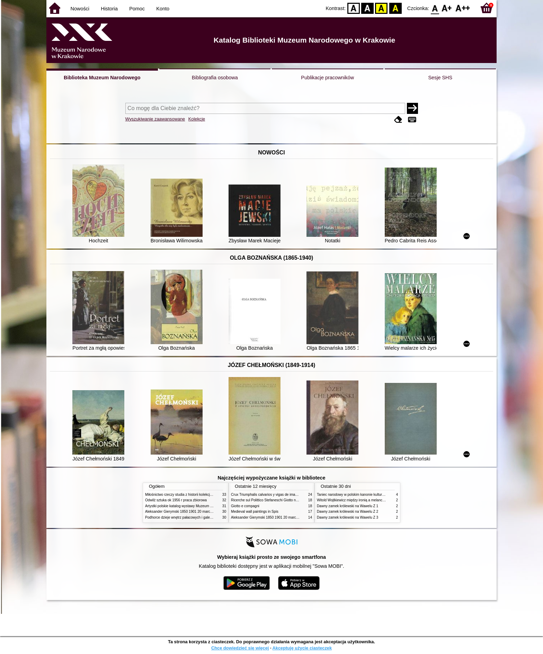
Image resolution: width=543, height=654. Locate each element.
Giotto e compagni (245, 506)
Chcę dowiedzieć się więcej (240, 648)
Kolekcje (196, 119)
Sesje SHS (440, 77)
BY (395, 8)
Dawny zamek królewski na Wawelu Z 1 (347, 506)
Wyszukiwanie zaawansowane (155, 119)
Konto (162, 8)
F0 (434, 8)
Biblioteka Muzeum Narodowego (102, 77)
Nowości (80, 8)
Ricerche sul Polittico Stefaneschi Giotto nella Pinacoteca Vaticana (282, 500)
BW (367, 8)
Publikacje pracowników (327, 77)
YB (381, 8)
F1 (447, 8)
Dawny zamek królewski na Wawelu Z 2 (347, 511)
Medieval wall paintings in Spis (254, 511)
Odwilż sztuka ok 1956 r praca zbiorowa (176, 500)
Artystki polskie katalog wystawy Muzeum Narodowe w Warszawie (196, 506)
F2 (463, 8)
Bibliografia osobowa (215, 77)
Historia (109, 8)
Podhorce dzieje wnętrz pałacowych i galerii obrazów (186, 517)
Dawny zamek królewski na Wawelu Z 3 (347, 517)
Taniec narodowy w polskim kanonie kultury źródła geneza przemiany (370, 494)
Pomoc (137, 8)
